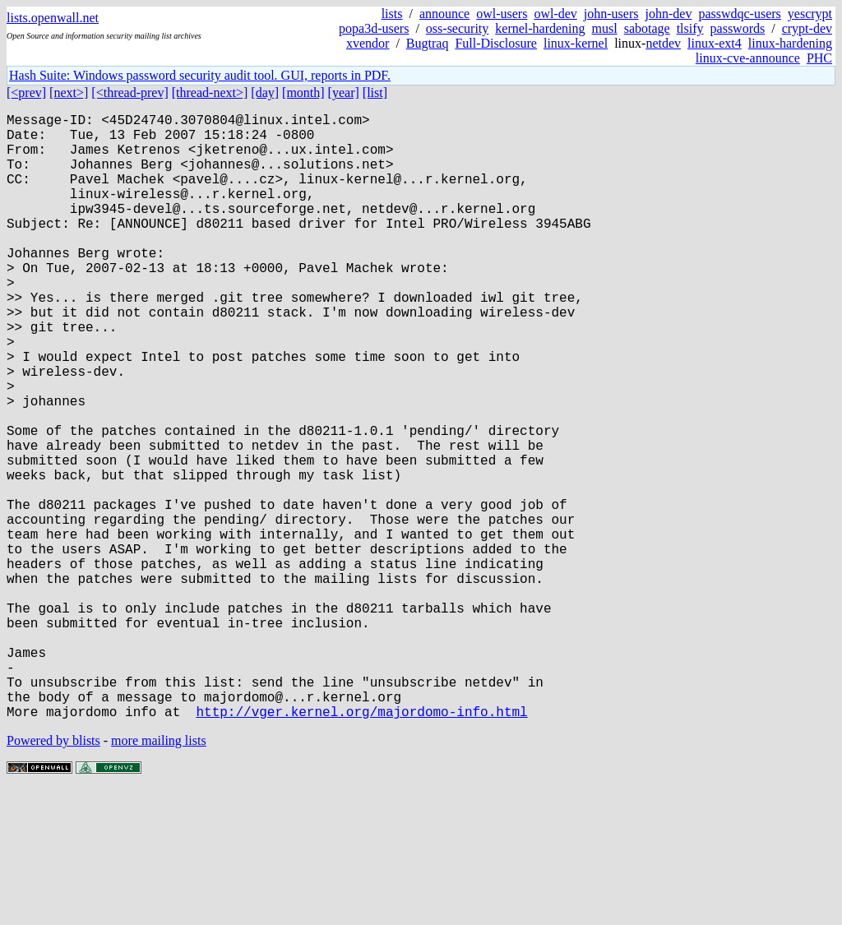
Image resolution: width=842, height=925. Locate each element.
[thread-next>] (210, 92)
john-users (611, 14)
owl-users (501, 14)
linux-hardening (790, 43)
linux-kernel (576, 43)
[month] (303, 92)
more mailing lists (158, 875)
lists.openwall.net (53, 18)
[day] (265, 92)
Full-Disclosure (496, 43)
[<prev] (26, 92)
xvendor (367, 43)
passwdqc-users (739, 14)
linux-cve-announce (748, 58)
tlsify (690, 28)
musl (605, 28)
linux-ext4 (714, 43)
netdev (663, 43)
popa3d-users (374, 28)
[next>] (68, 92)
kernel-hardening (540, 28)
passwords (738, 28)
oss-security (457, 28)
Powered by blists (53, 875)
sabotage (647, 28)
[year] (343, 92)
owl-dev (555, 14)
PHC (819, 58)
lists (392, 14)
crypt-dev (807, 28)
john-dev (668, 14)
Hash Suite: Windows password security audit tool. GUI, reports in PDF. (200, 75)
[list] (375, 92)
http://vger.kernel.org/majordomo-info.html (361, 846)
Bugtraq (427, 43)
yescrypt (810, 14)
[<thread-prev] (129, 92)
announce (444, 14)
